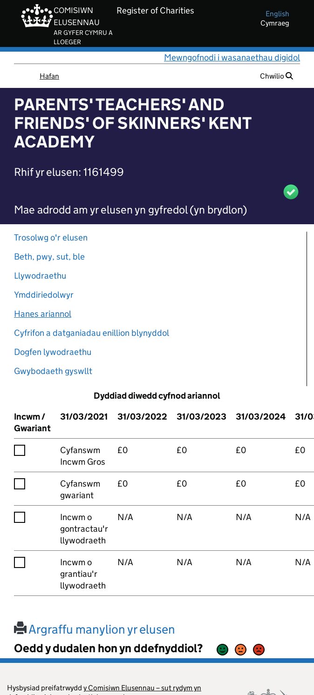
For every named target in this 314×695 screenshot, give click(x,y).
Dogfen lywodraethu (52, 352)
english (277, 13)
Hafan (49, 76)
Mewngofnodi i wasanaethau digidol (232, 57)
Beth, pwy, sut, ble (49, 256)
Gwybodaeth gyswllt (53, 371)
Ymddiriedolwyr (44, 294)
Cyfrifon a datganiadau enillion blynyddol (91, 332)
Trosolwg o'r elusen (51, 237)
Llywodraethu (40, 275)
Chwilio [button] (276, 76)
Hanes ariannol (42, 313)
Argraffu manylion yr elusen (94, 629)
